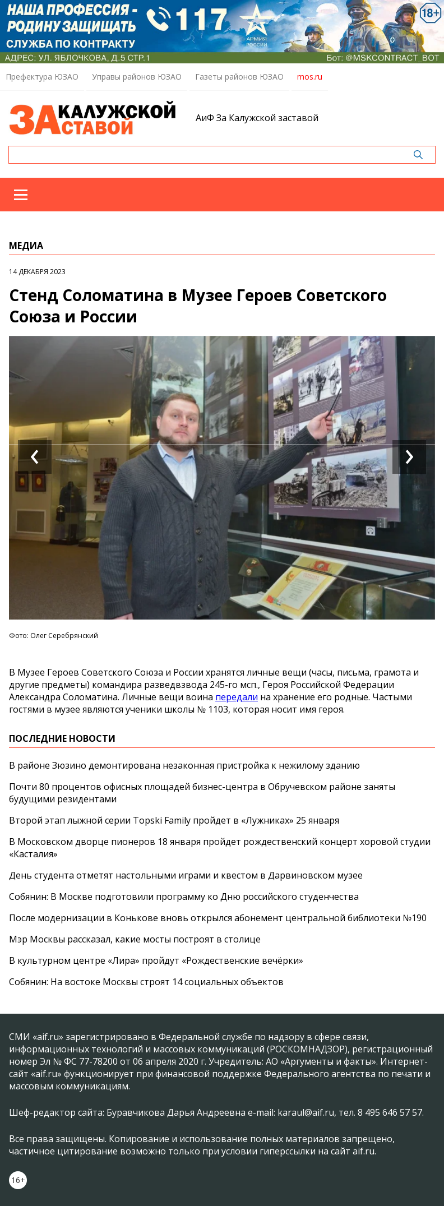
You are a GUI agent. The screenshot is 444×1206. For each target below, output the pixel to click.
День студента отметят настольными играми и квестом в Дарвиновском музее (186, 875)
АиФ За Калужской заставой (257, 117)
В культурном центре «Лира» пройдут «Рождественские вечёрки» (156, 960)
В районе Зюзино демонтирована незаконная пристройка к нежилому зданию (184, 765)
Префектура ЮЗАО (42, 76)
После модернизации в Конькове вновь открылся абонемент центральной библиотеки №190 (218, 918)
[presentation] (35, 457)
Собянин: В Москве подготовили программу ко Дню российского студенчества (184, 896)
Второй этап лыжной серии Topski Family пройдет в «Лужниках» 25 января (174, 820)
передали (236, 697)
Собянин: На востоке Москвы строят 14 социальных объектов (146, 982)
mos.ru (309, 76)
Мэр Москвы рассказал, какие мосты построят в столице (135, 939)
